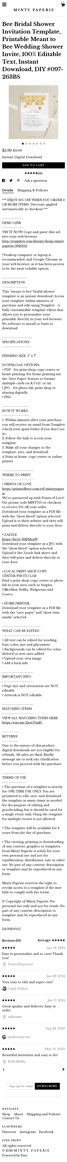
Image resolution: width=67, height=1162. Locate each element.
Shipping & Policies (32, 190)
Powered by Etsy (14, 1155)
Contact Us (10, 1118)
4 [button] (33, 144)
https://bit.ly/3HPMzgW (20, 539)
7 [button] (44, 144)
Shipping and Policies (44, 1114)
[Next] (63, 1070)
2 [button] (26, 144)
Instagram (28, 1132)
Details (8, 190)
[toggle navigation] (4, 4)
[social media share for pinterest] (19, 180)
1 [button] (23, 144)
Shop (6, 1114)
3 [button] (30, 144)
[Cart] (63, 5)
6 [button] (41, 144)
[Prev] (3, 1070)
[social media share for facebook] (4, 180)
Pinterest (9, 1132)
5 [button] (37, 144)
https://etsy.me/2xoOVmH (22, 722)
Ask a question (35, 180)
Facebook (46, 1132)
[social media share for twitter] (11, 180)
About (19, 1114)
